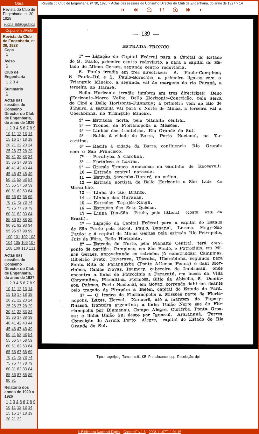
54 (30, 179)
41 (13, 168)
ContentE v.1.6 (134, 432)
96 (13, 231)
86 (13, 219)
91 (13, 225)
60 (8, 191)
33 (25, 156)
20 (8, 145)
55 (8, 185)
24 (30, 145)
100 (9, 237)
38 (25, 162)
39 (30, 162)
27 (19, 151)
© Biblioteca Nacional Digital (99, 432)
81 (13, 214)
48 (25, 174)
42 (19, 168)
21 (13, 145)
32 (19, 156)
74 (30, 202)
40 (8, 168)
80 (8, 214)
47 (19, 174)
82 (19, 214)
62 (19, 191)
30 (8, 156)
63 (25, 191)
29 (30, 151)
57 (19, 185)
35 (8, 162)
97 (19, 231)
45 (8, 174)
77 (19, 208)
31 (13, 156)
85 (8, 219)
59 (30, 185)
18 (25, 139)
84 (30, 214)
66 (13, 197)
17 (19, 139)
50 (8, 179)
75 (8, 208)
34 (30, 156)
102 (24, 237)
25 (8, 151)
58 (25, 185)
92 (19, 225)
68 (25, 197)
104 (9, 242)
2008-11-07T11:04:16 (165, 432)
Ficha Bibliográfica (19, 24)
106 (24, 242)
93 (25, 225)
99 (30, 231)
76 (13, 208)
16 (13, 139)
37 (19, 162)
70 (8, 202)
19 (30, 139)
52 (19, 179)
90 (8, 225)
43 (25, 168)
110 (24, 248)
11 (13, 134)
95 (8, 231)
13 (25, 134)
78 (25, 208)
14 (30, 134)
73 (25, 202)
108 (9, 248)
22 (19, 145)
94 (30, 225)
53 (25, 179)
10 (8, 134)
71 (13, 202)
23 (25, 145)
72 (19, 202)
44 (30, 168)
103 (32, 237)
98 (25, 231)
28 (25, 151)
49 (30, 174)
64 (30, 191)
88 (25, 219)
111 (32, 248)
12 (19, 134)
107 (32, 242)
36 (13, 162)
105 (17, 242)
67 (19, 197)
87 (19, 219)
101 (17, 237)
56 (13, 185)
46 (13, 174)
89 (30, 219)
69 (30, 197)
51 (13, 179)
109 (17, 248)
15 (8, 139)
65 (8, 197)
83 (25, 214)
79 (30, 208)
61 (13, 191)
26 (13, 151)
